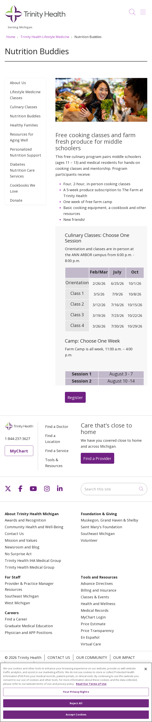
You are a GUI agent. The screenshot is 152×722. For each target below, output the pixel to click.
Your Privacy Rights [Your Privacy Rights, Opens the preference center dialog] (76, 694)
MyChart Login (93, 617)
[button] (143, 10)
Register (75, 397)
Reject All (76, 705)
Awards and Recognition (25, 520)
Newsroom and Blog (22, 547)
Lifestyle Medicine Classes (25, 94)
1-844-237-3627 (17, 438)
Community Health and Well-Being (34, 526)
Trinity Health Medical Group (29, 567)
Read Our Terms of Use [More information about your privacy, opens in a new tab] (91, 686)
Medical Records (94, 610)
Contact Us (14, 533)
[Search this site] (114, 489)
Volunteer (89, 540)
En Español (90, 637)
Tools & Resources (54, 462)
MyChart (19, 451)
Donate (16, 200)
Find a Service (56, 450)
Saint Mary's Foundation (101, 526)
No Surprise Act (18, 553)
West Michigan (17, 602)
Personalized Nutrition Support (25, 152)
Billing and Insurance (98, 590)
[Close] (145, 671)
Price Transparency (97, 630)
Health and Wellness (98, 603)
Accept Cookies (76, 717)
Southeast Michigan (98, 533)
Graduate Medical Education (29, 625)
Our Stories (19, 664)
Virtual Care (91, 644)
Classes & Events (95, 597)
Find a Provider (97, 458)
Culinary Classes (23, 106)
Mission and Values (21, 540)
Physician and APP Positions (28, 632)
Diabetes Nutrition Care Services (22, 170)
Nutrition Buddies (25, 116)
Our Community (91, 657)
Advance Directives (97, 583)
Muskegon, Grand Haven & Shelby (109, 520)
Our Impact (124, 657)
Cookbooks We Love (22, 188)
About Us (18, 82)
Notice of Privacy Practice (62, 664)
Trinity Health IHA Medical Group (33, 560)
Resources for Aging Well (21, 137)
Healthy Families (24, 125)
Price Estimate (93, 623)
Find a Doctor (56, 426)
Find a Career (16, 619)
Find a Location (52, 438)
